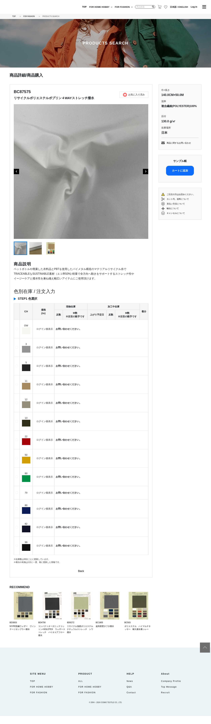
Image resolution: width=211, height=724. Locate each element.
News (130, 689)
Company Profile (171, 689)
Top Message (169, 695)
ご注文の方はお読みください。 (181, 194)
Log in (194, 7)
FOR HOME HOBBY (99, 7)
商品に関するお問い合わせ (179, 143)
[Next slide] (145, 171)
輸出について (173, 208)
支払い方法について (176, 204)
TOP (84, 7)
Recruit (165, 700)
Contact (131, 700)
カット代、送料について (178, 199)
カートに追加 (180, 170)
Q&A (129, 695)
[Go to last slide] (16, 171)
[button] (20, 248)
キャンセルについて (176, 213)
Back (81, 571)
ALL (80, 689)
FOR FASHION (122, 7)
